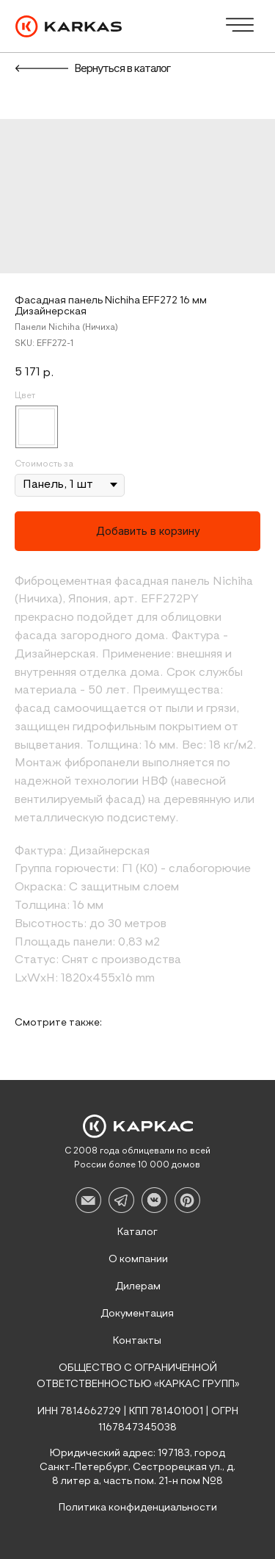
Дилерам (138, 1286)
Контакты (137, 1341)
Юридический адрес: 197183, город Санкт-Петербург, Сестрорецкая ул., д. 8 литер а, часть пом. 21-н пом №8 (137, 1467)
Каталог (137, 1232)
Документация (137, 1313)
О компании (138, 1259)
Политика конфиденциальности (138, 1507)
